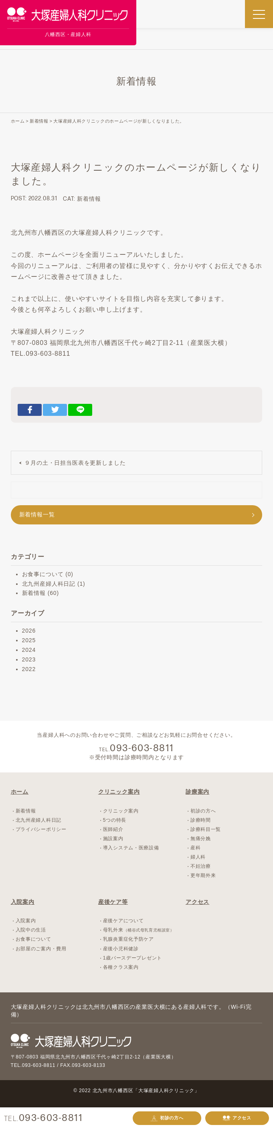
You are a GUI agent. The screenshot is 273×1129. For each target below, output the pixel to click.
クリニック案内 (119, 791)
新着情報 (89, 199)
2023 (29, 659)
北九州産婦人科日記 (49, 584)
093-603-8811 (51, 1118)
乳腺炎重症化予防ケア (128, 939)
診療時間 (200, 820)
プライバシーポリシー (41, 829)
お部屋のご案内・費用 (41, 949)
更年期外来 (203, 875)
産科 (195, 848)
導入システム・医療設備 (131, 848)
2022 (29, 669)
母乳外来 (138, 930)
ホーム (20, 791)
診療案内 (197, 791)
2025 (29, 640)
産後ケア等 (113, 902)
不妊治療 (200, 866)
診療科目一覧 (205, 829)
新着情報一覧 (37, 514)
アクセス (237, 1118)
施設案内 (113, 838)
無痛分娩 (200, 838)
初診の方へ (166, 1118)
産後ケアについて (123, 920)
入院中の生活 (31, 930)
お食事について (43, 574)
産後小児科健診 (121, 949)
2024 (29, 650)
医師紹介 (113, 829)
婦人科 (198, 857)
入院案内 (22, 902)
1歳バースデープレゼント (132, 958)
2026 (29, 630)
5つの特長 (114, 820)
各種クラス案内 (121, 967)
